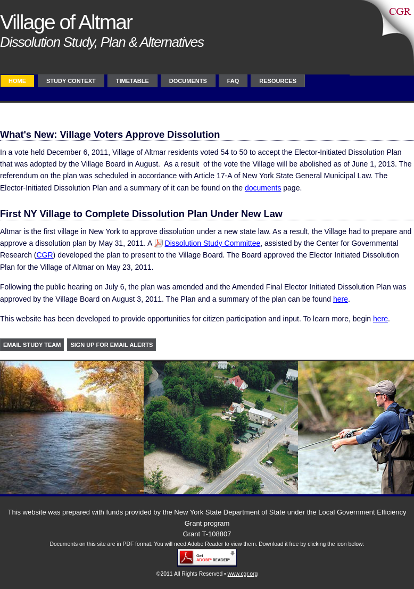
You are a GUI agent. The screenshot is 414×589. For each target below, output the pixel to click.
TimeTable (132, 81)
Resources (277, 81)
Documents (188, 81)
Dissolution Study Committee (213, 243)
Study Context (71, 81)
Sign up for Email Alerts (111, 345)
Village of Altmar (66, 22)
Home (17, 81)
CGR (44, 255)
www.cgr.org (243, 574)
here (340, 299)
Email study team (32, 345)
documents (263, 188)
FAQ (233, 81)
